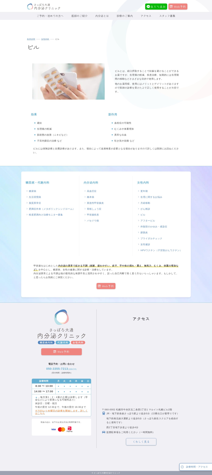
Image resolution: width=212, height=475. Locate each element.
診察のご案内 (125, 16)
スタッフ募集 (167, 16)
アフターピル (147, 220)
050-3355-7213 (61, 368)
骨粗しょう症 (94, 209)
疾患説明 (31, 39)
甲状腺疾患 (93, 214)
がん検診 (145, 209)
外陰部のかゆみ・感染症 (153, 226)
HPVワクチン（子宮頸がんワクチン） (161, 250)
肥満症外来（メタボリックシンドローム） (52, 209)
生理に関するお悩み (151, 197)
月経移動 (145, 203)
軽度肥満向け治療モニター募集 (46, 214)
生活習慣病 (35, 197)
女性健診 (145, 244)
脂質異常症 (35, 203)
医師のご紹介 (79, 16)
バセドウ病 (93, 220)
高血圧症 (92, 191)
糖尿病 (32, 191)
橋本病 (90, 197)
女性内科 (45, 39)
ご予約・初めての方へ (50, 16)
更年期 (144, 191)
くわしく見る (141, 442)
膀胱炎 (144, 232)
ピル (142, 214)
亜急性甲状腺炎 (95, 203)
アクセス (146, 16)
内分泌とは (102, 16)
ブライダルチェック (151, 238)
